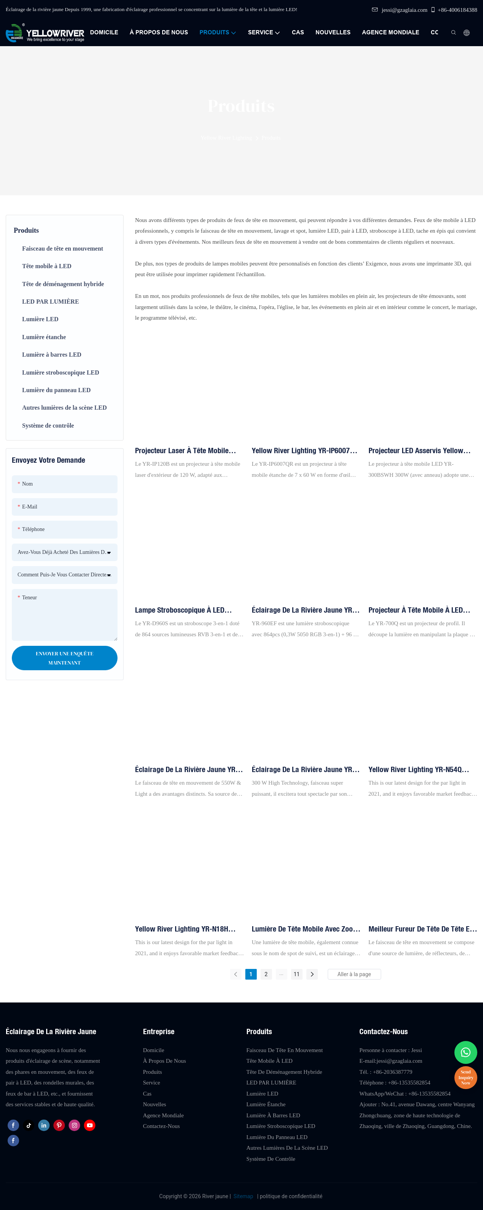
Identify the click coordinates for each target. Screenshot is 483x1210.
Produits (271, 138)
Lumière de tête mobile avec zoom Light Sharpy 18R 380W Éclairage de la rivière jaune (305, 929)
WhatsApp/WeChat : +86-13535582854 (405, 1094)
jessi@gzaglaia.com (400, 10)
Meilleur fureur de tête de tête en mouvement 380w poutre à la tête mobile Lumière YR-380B (422, 929)
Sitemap (243, 1196)
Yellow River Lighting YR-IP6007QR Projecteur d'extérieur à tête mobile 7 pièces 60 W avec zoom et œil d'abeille (306, 451)
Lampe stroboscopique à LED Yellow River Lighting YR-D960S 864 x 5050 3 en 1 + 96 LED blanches (183, 610)
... (281, 973)
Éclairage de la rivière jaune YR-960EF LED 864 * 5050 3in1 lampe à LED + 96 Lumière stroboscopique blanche (304, 610)
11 (297, 974)
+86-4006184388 (453, 10)
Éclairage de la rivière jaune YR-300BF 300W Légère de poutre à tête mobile (303, 769)
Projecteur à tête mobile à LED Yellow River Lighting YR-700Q (416, 610)
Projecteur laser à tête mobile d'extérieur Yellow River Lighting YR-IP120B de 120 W (185, 451)
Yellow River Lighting (226, 138)
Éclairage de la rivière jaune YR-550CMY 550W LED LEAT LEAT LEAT (186, 769)
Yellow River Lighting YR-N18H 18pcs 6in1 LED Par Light (181, 929)
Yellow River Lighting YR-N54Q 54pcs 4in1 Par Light (415, 769)
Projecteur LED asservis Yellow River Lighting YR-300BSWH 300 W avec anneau (421, 451)
